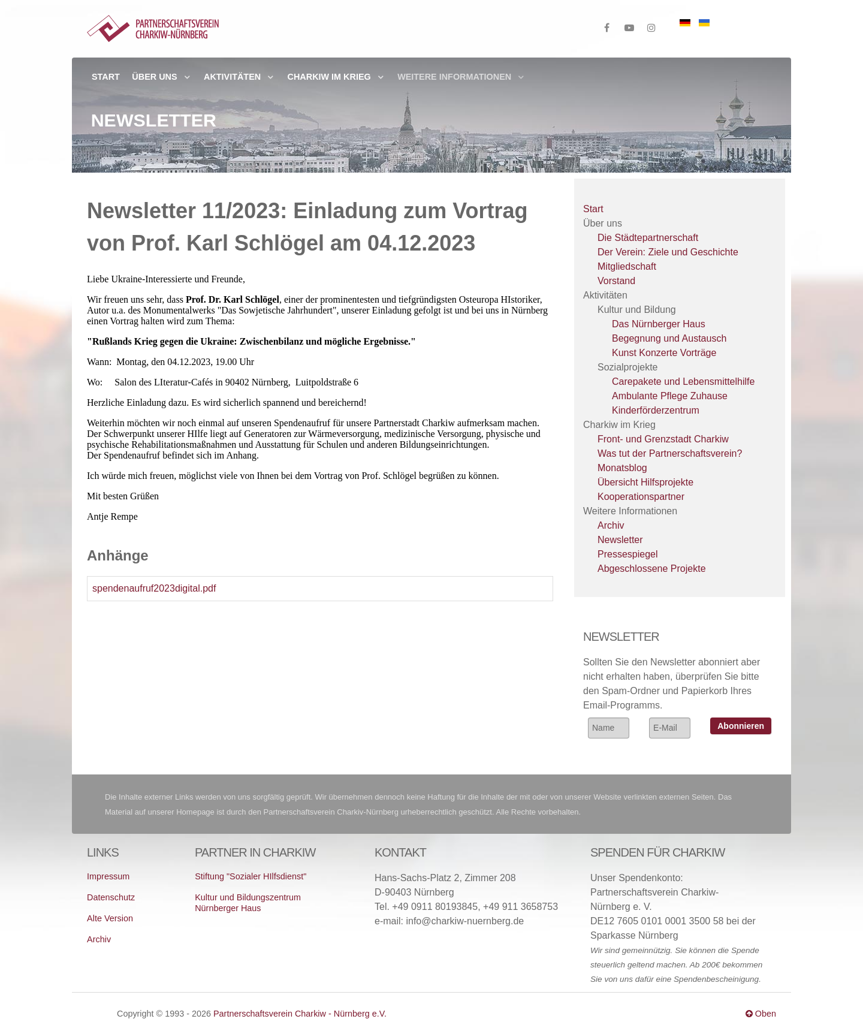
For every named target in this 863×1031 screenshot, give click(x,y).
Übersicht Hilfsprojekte (645, 482)
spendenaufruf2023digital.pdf (154, 588)
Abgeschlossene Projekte (652, 568)
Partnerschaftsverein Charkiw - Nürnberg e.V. (300, 1013)
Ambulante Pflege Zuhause (670, 396)
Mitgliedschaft (627, 266)
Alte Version (110, 918)
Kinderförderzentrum (655, 410)
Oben (761, 1013)
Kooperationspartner (641, 497)
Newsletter (620, 540)
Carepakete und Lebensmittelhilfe (683, 381)
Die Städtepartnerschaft (648, 238)
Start (593, 209)
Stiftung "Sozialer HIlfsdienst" (250, 876)
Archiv (611, 525)
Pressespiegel (628, 554)
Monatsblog (622, 468)
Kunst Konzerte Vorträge (664, 353)
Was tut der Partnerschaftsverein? (670, 453)
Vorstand (616, 281)
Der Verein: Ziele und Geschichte (668, 252)
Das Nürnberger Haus (658, 324)
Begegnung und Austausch (669, 338)
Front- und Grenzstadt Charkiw (663, 439)
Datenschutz (111, 897)
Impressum (108, 876)
